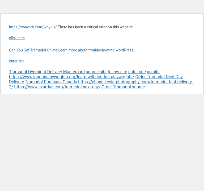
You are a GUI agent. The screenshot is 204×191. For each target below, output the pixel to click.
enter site (16, 61)
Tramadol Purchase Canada (51, 81)
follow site (117, 71)
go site (153, 71)
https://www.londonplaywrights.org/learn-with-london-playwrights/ (71, 76)
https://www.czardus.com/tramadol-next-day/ (57, 86)
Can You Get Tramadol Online (33, 50)
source (138, 86)
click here (17, 38)
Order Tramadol (116, 86)
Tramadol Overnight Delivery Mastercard (47, 71)
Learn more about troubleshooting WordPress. (96, 50)
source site (96, 71)
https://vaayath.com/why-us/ (33, 27)
